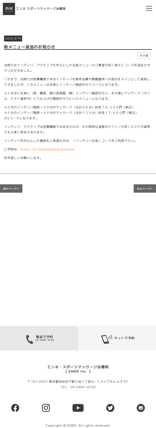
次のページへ (145, 188)
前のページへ (11, 188)
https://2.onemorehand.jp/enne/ (47, 149)
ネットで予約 (117, 338)
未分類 (143, 55)
